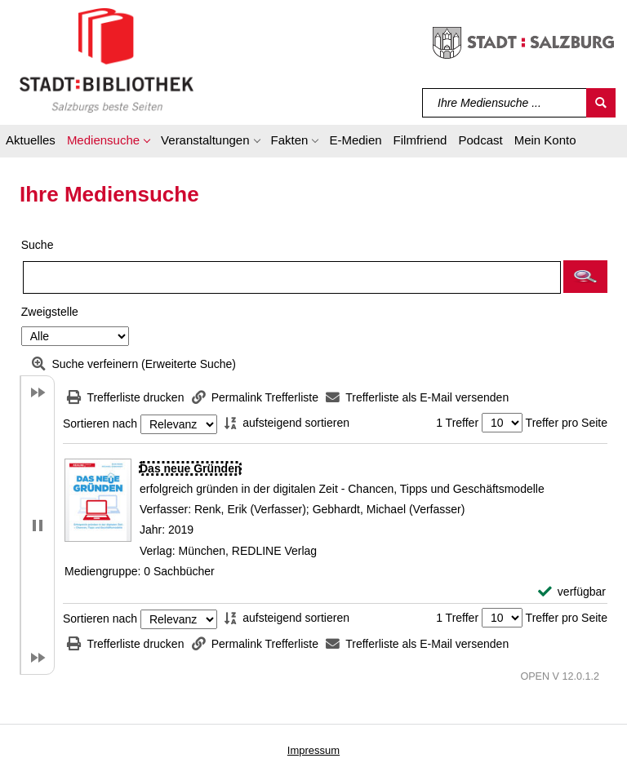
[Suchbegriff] (505, 102)
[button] (108, 142)
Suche (37, 244)
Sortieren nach (100, 424)
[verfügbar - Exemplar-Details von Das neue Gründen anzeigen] (572, 592)
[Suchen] (601, 103)
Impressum (313, 750)
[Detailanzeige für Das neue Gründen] (190, 468)
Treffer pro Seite (566, 422)
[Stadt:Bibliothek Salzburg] (106, 59)
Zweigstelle (49, 311)
